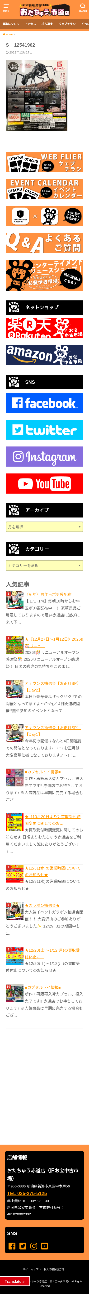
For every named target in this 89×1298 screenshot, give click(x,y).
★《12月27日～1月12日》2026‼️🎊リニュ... (54, 642)
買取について (10, 23)
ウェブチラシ (67, 23)
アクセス (30, 23)
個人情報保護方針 (53, 1269)
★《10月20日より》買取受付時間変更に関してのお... (52, 820)
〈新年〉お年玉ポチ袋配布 (48, 594)
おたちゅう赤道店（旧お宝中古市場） (48, 1281)
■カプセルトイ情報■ (43, 772)
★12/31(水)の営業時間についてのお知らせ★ (53, 871)
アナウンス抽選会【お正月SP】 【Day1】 (53, 731)
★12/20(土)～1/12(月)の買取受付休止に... (52, 953)
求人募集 (47, 23)
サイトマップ (30, 1269)
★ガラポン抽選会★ (42, 905)
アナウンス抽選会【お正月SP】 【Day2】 (53, 686)
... (40, 1295)
